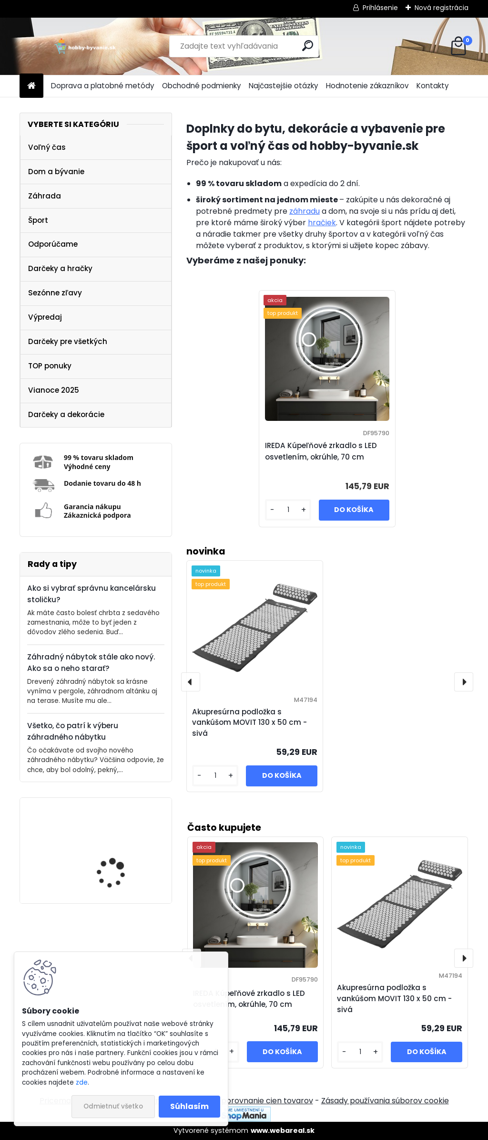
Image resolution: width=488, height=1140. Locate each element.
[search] (307, 45)
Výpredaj (45, 317)
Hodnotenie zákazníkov (367, 86)
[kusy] (360, 1052)
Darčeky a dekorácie (66, 414)
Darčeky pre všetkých (67, 341)
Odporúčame (53, 244)
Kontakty (433, 86)
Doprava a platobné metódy (102, 86)
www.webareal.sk (283, 1130)
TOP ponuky (49, 366)
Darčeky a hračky (60, 268)
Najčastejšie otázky (283, 86)
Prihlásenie (380, 7)
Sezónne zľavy (55, 293)
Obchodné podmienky (201, 86)
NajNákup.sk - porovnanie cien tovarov (240, 1100)
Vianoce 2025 (53, 390)
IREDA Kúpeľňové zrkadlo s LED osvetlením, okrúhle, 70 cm (123, 852)
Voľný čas (47, 147)
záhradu (304, 211)
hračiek (322, 222)
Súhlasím (189, 1106)
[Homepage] (31, 86)
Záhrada (44, 196)
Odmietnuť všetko (113, 1106)
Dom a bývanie (56, 172)
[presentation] (463, 958)
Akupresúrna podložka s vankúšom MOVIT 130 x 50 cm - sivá (394, 998)
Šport (38, 220)
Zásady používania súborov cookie (385, 1100)
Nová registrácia (441, 7)
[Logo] (85, 46)
